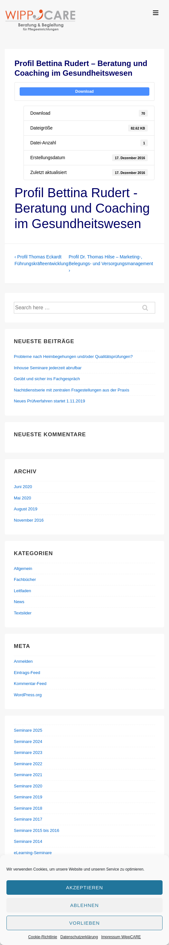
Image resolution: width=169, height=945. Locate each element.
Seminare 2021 (28, 774)
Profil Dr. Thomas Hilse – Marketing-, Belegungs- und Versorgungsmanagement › (111, 263)
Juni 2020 (23, 486)
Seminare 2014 (28, 841)
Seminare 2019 (28, 797)
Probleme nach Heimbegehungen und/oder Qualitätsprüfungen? (73, 356)
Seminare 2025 (28, 730)
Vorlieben (84, 923)
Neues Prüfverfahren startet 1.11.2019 (49, 401)
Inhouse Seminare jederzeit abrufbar (47, 367)
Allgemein (23, 568)
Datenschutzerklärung (79, 937)
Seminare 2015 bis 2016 (36, 830)
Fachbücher (25, 579)
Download (84, 91)
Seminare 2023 (28, 752)
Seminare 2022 (28, 763)
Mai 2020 (22, 498)
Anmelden (23, 661)
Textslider (23, 613)
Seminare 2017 (28, 819)
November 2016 (29, 520)
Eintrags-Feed (27, 672)
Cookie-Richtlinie (42, 937)
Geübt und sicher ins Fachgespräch (47, 378)
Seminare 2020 (28, 786)
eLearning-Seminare (33, 852)
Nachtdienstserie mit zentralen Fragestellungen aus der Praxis (71, 390)
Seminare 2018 (28, 808)
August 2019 (25, 508)
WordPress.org (28, 694)
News (19, 601)
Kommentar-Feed (30, 683)
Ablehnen (84, 905)
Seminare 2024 (28, 741)
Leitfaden (22, 590)
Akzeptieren (84, 887)
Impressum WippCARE (121, 937)
